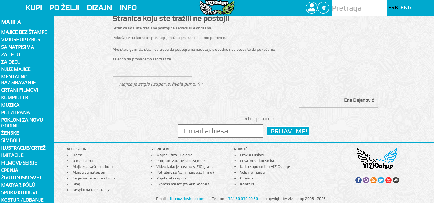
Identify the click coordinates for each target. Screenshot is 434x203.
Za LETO (10, 54)
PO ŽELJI (64, 7)
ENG (406, 7)
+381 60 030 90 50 (242, 198)
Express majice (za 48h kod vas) (183, 184)
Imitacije (12, 155)
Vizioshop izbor (20, 39)
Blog (76, 184)
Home (78, 155)
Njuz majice (15, 69)
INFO (128, 7)
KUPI (33, 7)
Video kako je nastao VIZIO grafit (184, 166)
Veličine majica (252, 172)
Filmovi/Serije (19, 163)
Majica (11, 22)
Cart (323, 8)
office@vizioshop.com (185, 198)
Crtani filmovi (19, 90)
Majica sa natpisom (89, 172)
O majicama (83, 160)
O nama (247, 178)
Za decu (10, 62)
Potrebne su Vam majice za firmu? (185, 172)
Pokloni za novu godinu (22, 123)
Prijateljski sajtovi (171, 178)
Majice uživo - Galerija (174, 155)
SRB (393, 7)
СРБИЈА (9, 170)
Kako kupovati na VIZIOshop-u (266, 166)
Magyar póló (18, 185)
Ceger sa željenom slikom (94, 178)
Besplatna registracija (91, 189)
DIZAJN (99, 7)
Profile (311, 8)
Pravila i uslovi (252, 155)
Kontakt (247, 184)
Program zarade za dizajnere (180, 160)
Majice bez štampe (24, 32)
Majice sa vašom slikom (93, 166)
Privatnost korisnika (257, 160)
